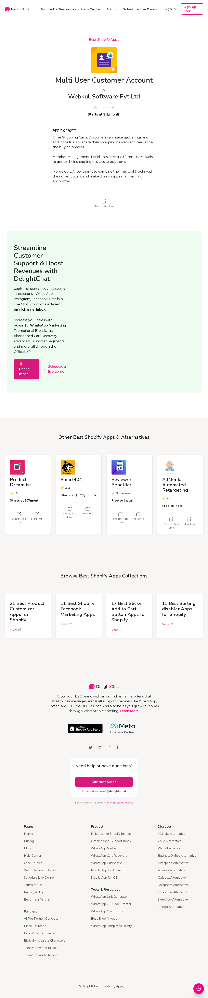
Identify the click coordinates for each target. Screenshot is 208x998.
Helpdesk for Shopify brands (111, 834)
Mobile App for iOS (104, 877)
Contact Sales (104, 782)
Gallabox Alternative (172, 877)
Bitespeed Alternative (173, 863)
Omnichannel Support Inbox (111, 841)
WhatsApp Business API (108, 863)
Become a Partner (37, 899)
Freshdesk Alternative (173, 892)
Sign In (170, 9)
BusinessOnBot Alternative (177, 855)
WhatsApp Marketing (106, 848)
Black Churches (35, 926)
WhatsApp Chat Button (108, 911)
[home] (18, 9)
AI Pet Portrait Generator (42, 918)
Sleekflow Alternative (173, 899)
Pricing (112, 9)
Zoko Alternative (169, 841)
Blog (27, 848)
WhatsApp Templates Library (111, 926)
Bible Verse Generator (39, 933)
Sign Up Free (190, 9)
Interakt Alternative (171, 834)
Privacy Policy (34, 892)
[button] (47, 9)
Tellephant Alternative (173, 885)
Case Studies (33, 863)
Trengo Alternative (171, 907)
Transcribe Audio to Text (41, 955)
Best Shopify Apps (104, 40)
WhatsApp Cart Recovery (109, 855)
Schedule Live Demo (140, 9)
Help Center (91, 9)
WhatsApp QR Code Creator (111, 904)
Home (28, 834)
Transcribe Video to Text (41, 948)
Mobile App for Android (107, 870)
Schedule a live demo (57, 369)
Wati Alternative (169, 848)
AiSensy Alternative (171, 870)
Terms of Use (33, 885)
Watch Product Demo (40, 870)
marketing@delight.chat (118, 802)
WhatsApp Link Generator (109, 897)
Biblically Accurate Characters (44, 940)
